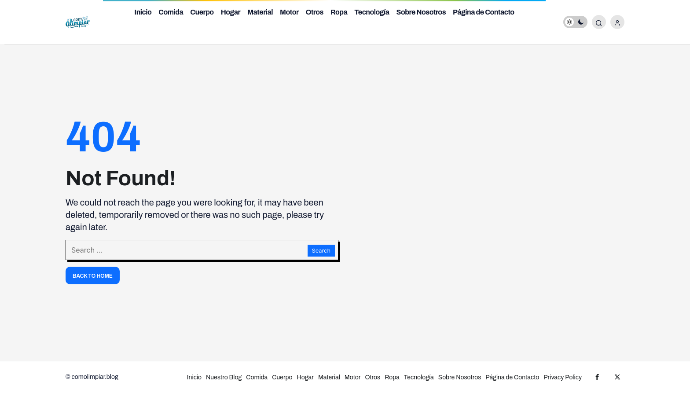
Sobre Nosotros (421, 12)
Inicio (142, 12)
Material (260, 12)
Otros (314, 12)
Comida (170, 12)
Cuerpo (201, 12)
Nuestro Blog (224, 377)
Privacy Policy (562, 377)
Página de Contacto (483, 12)
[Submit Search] (599, 22)
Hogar (230, 12)
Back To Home (93, 276)
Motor (289, 12)
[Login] (617, 22)
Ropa (338, 12)
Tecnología (371, 12)
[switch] (575, 22)
